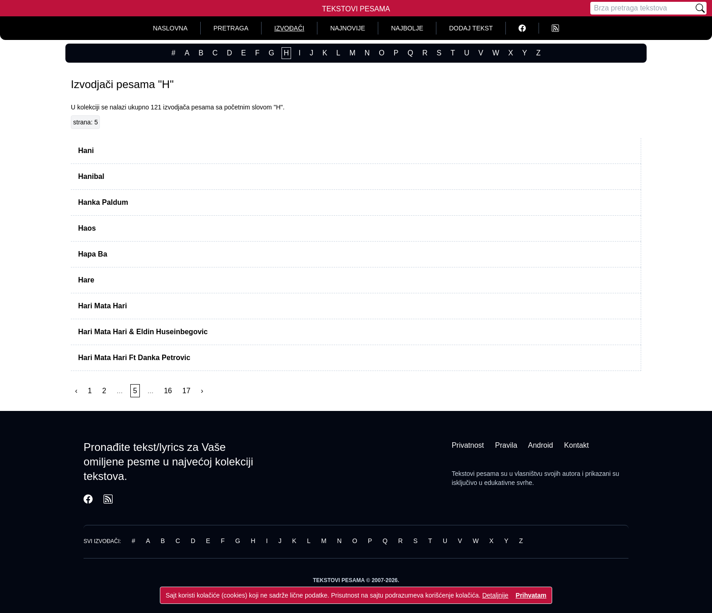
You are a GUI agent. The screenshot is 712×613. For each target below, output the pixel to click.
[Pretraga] (642, 8)
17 (187, 391)
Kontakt (576, 445)
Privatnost (468, 445)
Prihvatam (531, 595)
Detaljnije (495, 595)
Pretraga (230, 28)
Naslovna (170, 28)
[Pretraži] (700, 8)
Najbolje (407, 28)
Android (540, 445)
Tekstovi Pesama (356, 9)
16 (168, 391)
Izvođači (289, 28)
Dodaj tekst (471, 28)
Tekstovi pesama (475, 473)
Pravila (506, 445)
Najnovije (347, 28)
